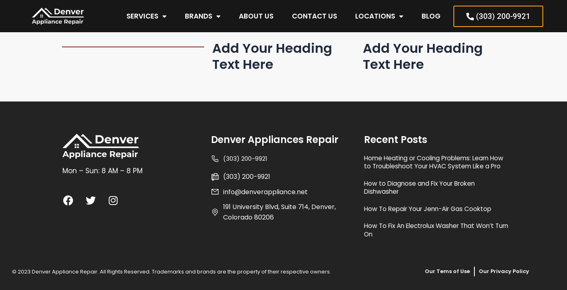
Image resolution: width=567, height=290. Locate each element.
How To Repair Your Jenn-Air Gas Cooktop (436, 208)
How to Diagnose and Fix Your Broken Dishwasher (427, 188)
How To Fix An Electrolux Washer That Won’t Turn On (427, 230)
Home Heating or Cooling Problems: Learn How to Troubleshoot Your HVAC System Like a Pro (436, 158)
